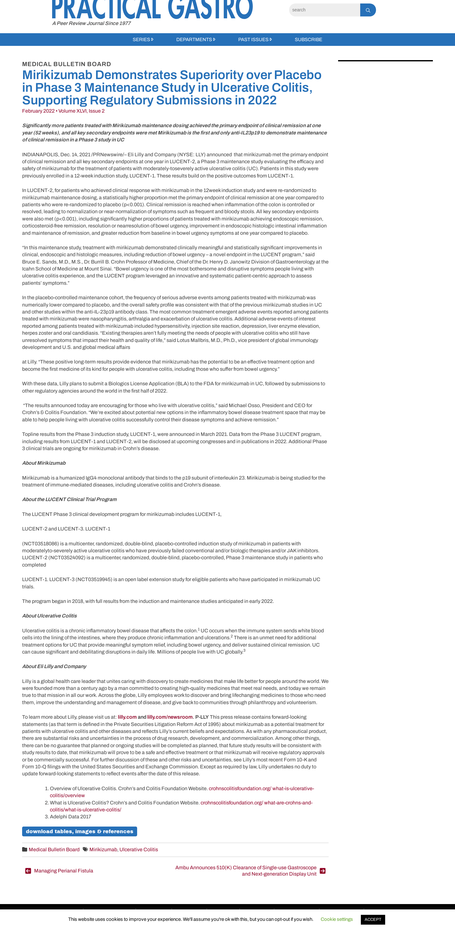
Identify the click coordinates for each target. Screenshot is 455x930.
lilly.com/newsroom (170, 717)
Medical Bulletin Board (54, 849)
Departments (194, 39)
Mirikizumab (103, 849)
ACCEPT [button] (373, 919)
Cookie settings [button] (337, 919)
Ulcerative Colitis (138, 849)
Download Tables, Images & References (79, 831)
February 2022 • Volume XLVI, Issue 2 (63, 111)
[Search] (324, 9)
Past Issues (253, 39)
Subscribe (308, 39)
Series (141, 39)
